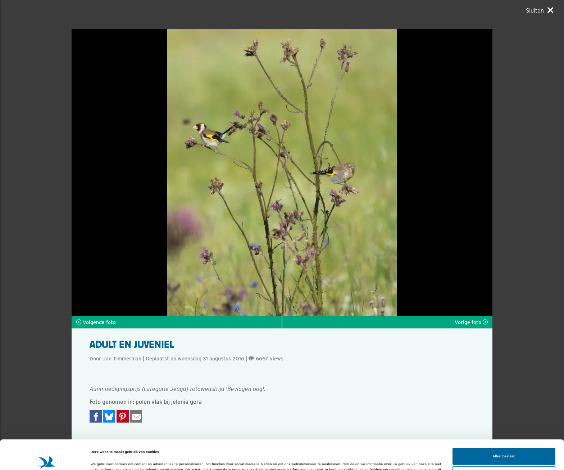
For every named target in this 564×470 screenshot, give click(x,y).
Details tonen (101, 458)
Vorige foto (471, 322)
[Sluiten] (539, 10)
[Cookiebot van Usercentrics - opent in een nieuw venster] (46, 458)
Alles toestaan (503, 427)
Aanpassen (504, 445)
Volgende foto (96, 322)
